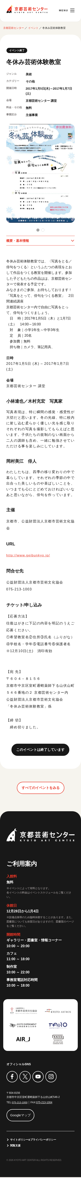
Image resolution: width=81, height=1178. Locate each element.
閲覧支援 (15, 1145)
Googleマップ (21, 1115)
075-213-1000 (20, 1102)
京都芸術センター (27, 9)
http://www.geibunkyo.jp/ (29, 555)
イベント (33, 27)
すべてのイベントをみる (41, 788)
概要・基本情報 (18, 240)
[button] (38, 230)
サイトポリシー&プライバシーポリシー (33, 1140)
